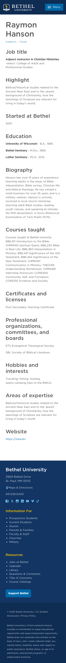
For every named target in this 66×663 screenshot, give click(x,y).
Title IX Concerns (20, 578)
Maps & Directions (19, 487)
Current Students (20, 522)
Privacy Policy (28, 615)
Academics (11, 42)
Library (13, 570)
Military (14, 542)
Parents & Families (21, 530)
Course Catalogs (20, 581)
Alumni (13, 526)
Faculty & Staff (19, 534)
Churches (15, 538)
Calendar (15, 566)
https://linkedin (16, 439)
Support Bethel (18, 593)
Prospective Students (23, 518)
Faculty (23, 42)
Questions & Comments (24, 573)
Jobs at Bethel (18, 562)
